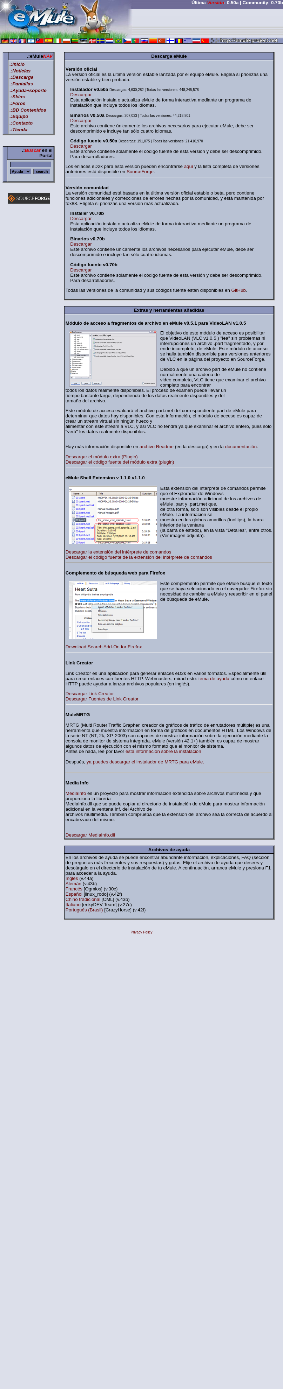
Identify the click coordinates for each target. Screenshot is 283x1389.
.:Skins (17, 96)
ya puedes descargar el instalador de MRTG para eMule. (145, 761)
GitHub (238, 290)
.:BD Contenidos (27, 110)
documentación (241, 446)
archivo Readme (157, 446)
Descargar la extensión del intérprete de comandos (118, 552)
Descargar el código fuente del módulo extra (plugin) (120, 462)
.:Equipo (18, 116)
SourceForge (140, 171)
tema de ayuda (213, 678)
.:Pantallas (21, 83)
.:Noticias (20, 70)
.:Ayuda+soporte (28, 90)
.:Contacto (21, 123)
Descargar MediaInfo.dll (90, 835)
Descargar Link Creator (90, 693)
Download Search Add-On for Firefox (104, 646)
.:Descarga (21, 77)
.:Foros (17, 103)
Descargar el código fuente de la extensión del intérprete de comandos (139, 557)
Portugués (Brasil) (85, 909)
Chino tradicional (84, 899)
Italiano (74, 904)
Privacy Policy (141, 932)
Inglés (72, 878)
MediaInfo (76, 793)
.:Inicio (17, 64)
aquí (188, 166)
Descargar (81, 94)
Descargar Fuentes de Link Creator (102, 698)
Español (75, 894)
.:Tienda (18, 129)
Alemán (74, 883)
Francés (75, 888)
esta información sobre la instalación (163, 751)
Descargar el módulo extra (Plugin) (102, 456)
